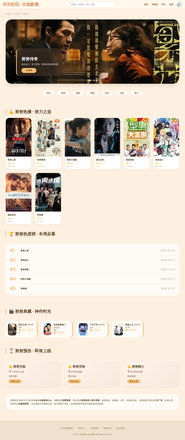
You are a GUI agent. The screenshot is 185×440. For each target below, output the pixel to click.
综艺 (163, 4)
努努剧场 (17, 14)
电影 (146, 4)
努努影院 (9, 14)
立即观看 (29, 70)
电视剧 (155, 4)
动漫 (171, 4)
